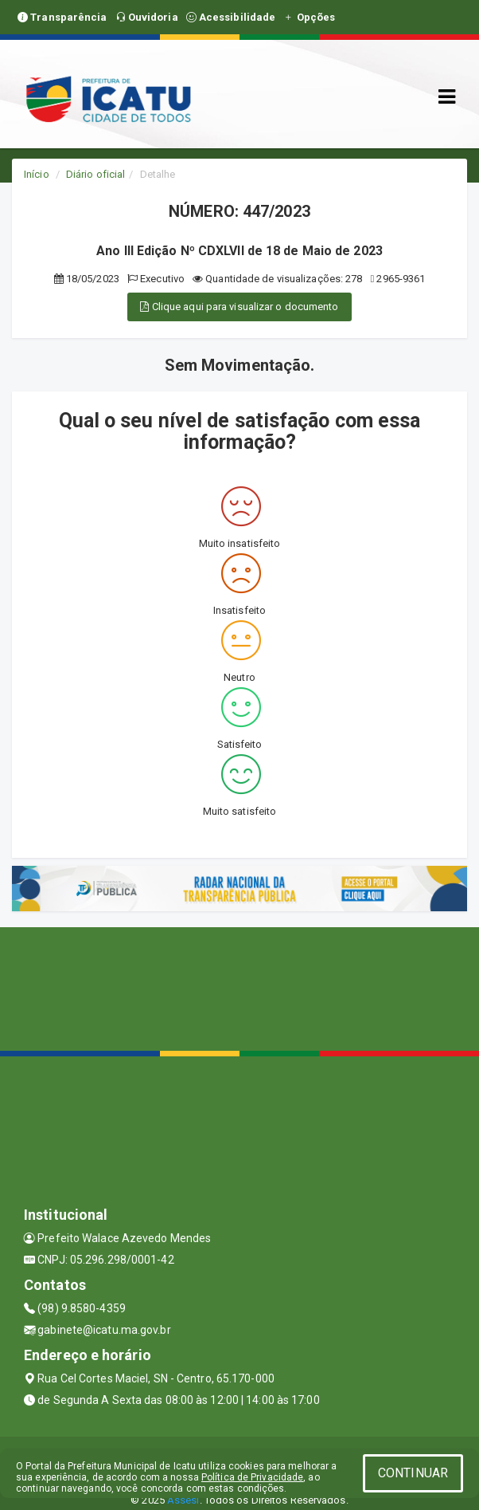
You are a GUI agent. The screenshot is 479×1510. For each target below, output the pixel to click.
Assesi (183, 1500)
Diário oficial (95, 174)
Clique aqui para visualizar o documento (239, 307)
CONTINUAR (413, 1473)
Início (36, 174)
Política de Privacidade (252, 1477)
